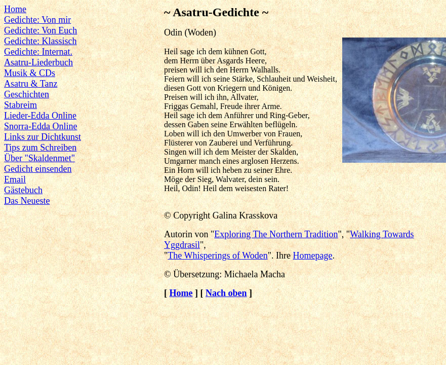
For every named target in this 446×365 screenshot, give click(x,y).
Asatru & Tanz (30, 84)
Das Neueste (27, 201)
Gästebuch (23, 190)
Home (15, 9)
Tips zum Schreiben (40, 147)
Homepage (313, 255)
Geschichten (26, 94)
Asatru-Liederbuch (38, 62)
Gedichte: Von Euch (40, 30)
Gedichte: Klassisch (40, 41)
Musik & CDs (29, 73)
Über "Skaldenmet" (39, 158)
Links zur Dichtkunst (42, 137)
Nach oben (226, 293)
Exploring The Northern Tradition (276, 234)
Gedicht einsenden (37, 169)
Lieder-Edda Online (40, 116)
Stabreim (20, 105)
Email (15, 179)
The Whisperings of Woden (217, 255)
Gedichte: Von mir (37, 20)
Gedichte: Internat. (38, 52)
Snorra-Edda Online (40, 126)
